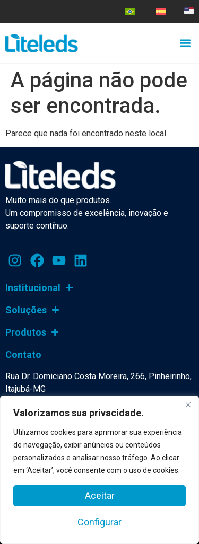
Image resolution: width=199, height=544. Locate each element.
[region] (99, 470)
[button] (185, 42)
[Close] (187, 404)
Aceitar (100, 495)
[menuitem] (130, 11)
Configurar (99, 522)
